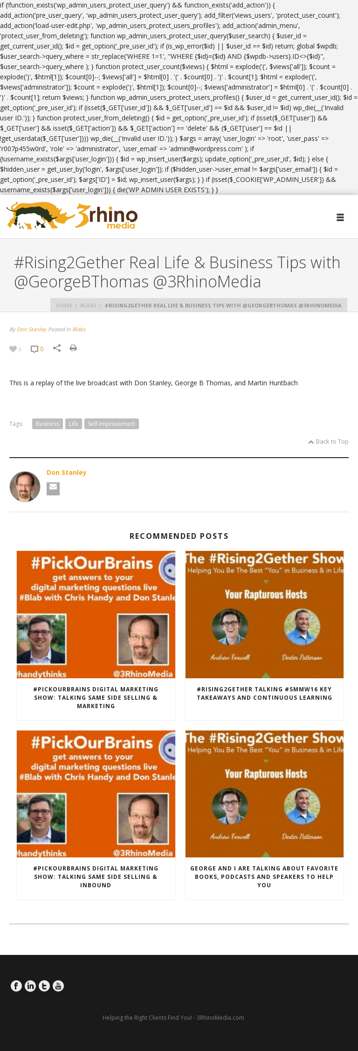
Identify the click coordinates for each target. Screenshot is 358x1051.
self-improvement (111, 424)
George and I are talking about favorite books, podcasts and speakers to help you (264, 876)
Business (47, 424)
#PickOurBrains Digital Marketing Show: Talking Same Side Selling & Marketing (95, 697)
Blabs (88, 305)
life (73, 424)
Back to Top (328, 441)
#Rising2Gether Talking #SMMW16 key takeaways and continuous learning (264, 693)
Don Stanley (31, 329)
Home (64, 305)
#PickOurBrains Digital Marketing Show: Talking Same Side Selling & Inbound (95, 876)
